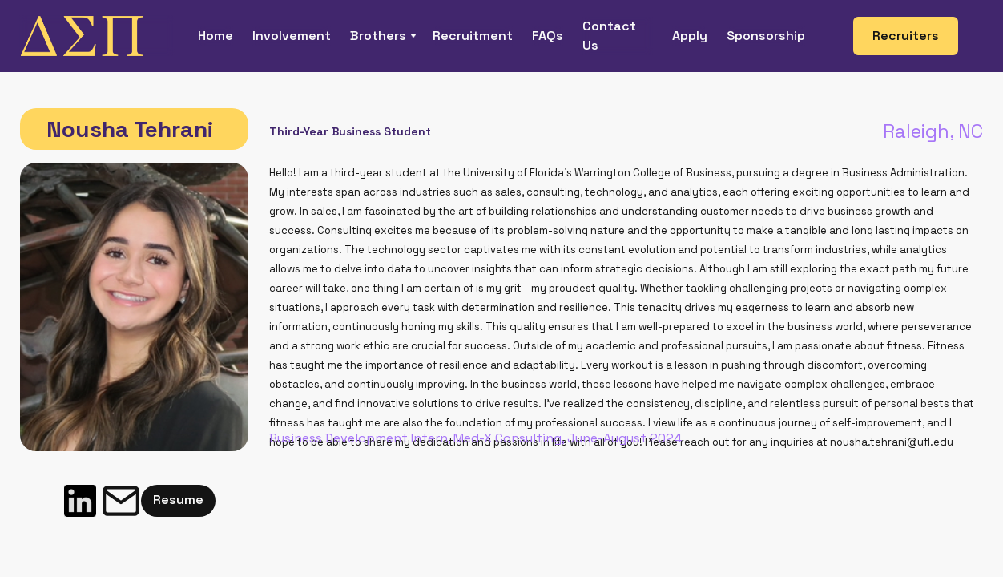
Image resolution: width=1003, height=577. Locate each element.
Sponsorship (766, 35)
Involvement (291, 35)
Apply (689, 35)
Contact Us (609, 36)
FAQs (547, 35)
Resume (178, 499)
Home (215, 35)
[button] (381, 36)
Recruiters (905, 35)
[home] (97, 35)
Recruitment (473, 35)
